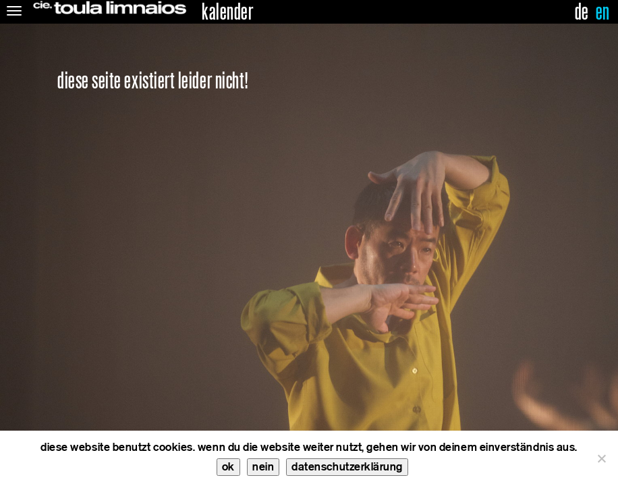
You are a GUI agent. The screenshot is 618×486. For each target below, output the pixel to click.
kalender (227, 12)
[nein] (601, 458)
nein (263, 466)
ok (228, 466)
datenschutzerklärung (347, 466)
